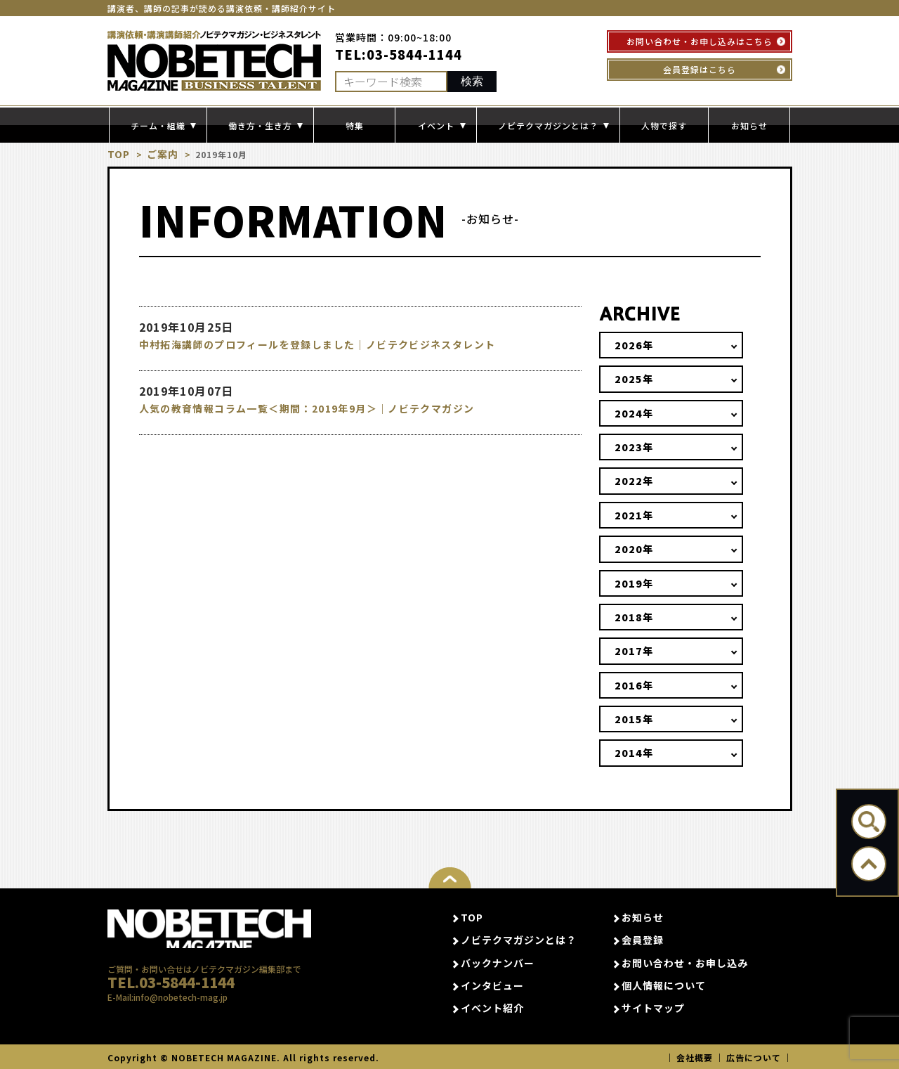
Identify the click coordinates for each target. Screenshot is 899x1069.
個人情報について (664, 985)
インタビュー (492, 985)
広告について (753, 1057)
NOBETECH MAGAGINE (210, 933)
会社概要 (694, 1057)
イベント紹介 (492, 1008)
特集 (355, 125)
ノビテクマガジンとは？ (519, 940)
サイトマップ (653, 1008)
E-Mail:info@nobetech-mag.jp (167, 1017)
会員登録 (643, 940)
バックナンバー (497, 962)
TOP (118, 154)
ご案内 (158, 154)
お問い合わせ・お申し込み (685, 962)
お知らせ (749, 125)
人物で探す (664, 125)
